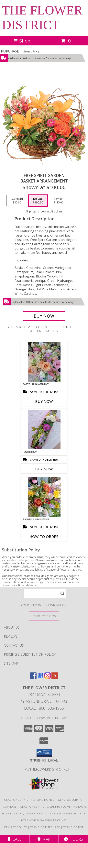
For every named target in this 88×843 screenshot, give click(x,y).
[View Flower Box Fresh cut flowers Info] (44, 429)
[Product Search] (45, 593)
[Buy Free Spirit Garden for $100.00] (44, 316)
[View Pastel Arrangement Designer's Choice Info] (44, 362)
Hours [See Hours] (73, 839)
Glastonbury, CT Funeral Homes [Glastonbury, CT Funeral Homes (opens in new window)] (29, 799)
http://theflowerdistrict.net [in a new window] (44, 769)
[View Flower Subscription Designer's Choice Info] (44, 497)
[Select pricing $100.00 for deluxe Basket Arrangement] (38, 200)
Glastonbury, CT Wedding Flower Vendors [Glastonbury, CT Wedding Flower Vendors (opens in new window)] (53, 806)
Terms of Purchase (45, 827)
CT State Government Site (66, 813)
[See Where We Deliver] (44, 616)
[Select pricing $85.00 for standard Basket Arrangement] (17, 200)
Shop (22, 40)
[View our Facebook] (33, 677)
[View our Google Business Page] (40, 677)
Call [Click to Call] (14, 839)
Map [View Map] (44, 839)
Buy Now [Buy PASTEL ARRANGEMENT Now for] (44, 401)
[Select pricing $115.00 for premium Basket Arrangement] (58, 200)
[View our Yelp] (54, 677)
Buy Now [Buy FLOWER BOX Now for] (44, 469)
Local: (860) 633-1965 (44, 708)
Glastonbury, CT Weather (22, 813)
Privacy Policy (15, 827)
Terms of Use (73, 827)
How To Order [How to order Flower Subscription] (44, 536)
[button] (44, 753)
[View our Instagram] (47, 677)
